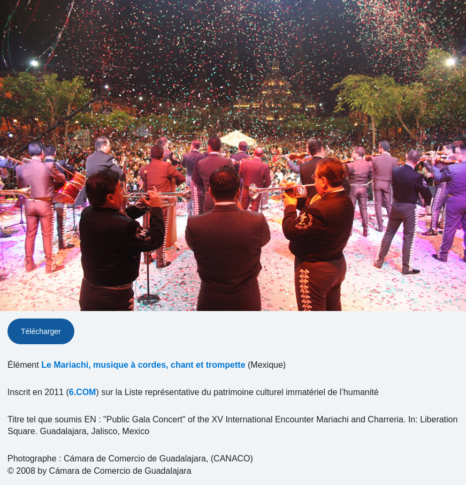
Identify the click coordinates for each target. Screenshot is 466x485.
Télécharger (41, 331)
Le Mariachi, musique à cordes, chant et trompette (143, 364)
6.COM (82, 392)
